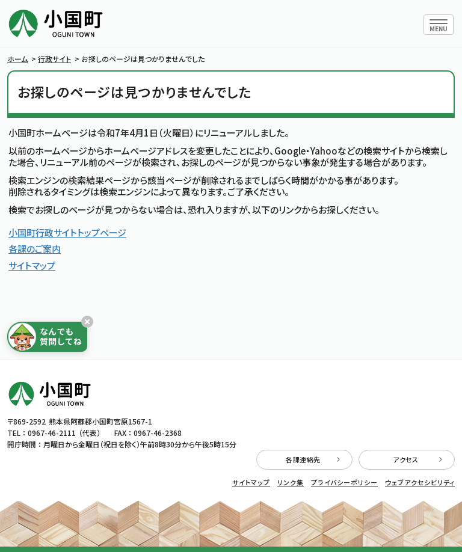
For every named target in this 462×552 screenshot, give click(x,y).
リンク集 (290, 482)
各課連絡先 (313, 459)
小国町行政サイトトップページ (67, 232)
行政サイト (54, 59)
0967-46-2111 (52, 433)
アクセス (417, 459)
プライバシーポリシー (344, 482)
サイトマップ (31, 265)
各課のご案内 (34, 248)
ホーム (17, 59)
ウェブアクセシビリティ (420, 482)
